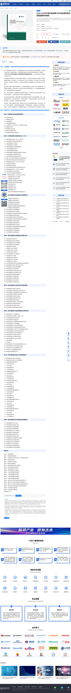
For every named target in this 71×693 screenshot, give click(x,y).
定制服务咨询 (18, 495)
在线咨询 (53, 42)
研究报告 (21, 4)
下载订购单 (55, 37)
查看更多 (61, 88)
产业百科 (28, 4)
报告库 (34, 4)
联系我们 (40, 686)
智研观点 (15, 4)
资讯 (44, 4)
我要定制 (67, 221)
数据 (54, 4)
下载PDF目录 (65, 42)
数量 (37, 37)
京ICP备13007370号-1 (34, 688)
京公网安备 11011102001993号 (44, 688)
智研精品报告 (20, 686)
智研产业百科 (27, 686)
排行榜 (50, 4)
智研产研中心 (34, 686)
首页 (2, 8)
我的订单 (68, 1)
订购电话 (38, 28)
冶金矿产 (11, 8)
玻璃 (15, 8)
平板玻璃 (38, 10)
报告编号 (38, 24)
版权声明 (5, 48)
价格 (37, 34)
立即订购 (42, 42)
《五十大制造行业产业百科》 (35, 56)
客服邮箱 (38, 30)
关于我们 (62, 1)
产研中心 (39, 4)
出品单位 (38, 26)
